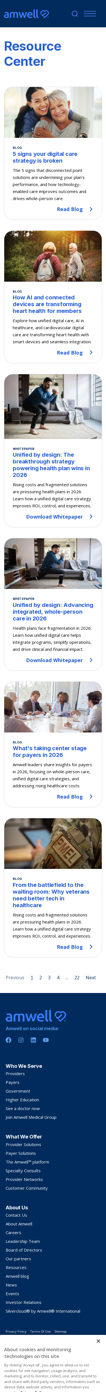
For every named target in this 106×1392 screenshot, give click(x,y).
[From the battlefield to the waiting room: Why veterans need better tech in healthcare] (53, 887)
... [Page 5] (67, 977)
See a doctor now (23, 1108)
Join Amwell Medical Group (31, 1117)
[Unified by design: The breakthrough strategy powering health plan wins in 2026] (53, 450)
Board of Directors (24, 1250)
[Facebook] (8, 1040)
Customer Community (27, 1188)
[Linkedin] (33, 1040)
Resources (16, 1267)
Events (12, 1293)
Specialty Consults (23, 1170)
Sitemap (60, 1331)
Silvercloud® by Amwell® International (43, 1311)
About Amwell (19, 1224)
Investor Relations (24, 1302)
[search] (74, 13)
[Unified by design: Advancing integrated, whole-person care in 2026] (53, 604)
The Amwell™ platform (27, 1162)
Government (18, 1091)
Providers (15, 1073)
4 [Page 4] (58, 977)
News (11, 1285)
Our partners (18, 1258)
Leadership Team (23, 1241)
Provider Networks (24, 1179)
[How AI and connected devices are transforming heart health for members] (53, 296)
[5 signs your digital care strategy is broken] (53, 153)
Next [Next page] (91, 977)
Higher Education (22, 1099)
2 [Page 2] (40, 977)
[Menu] (88, 14)
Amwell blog (17, 1276)
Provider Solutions (23, 1144)
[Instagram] (21, 1040)
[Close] (98, 1353)
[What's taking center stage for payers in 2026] (53, 744)
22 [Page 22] (76, 977)
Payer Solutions (21, 1153)
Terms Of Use (40, 1331)
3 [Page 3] (49, 977)
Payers (13, 1082)
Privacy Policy (16, 1331)
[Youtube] (46, 1040)
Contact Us (16, 1215)
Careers (13, 1232)
